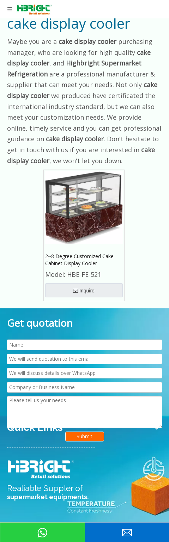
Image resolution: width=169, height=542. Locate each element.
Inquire (84, 290)
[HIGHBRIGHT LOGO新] (41, 469)
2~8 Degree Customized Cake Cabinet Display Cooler (79, 260)
